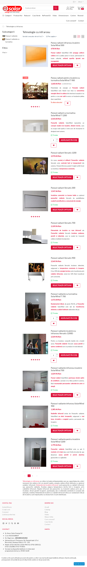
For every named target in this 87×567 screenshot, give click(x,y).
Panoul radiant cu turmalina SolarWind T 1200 (63, 114)
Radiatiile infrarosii (57, 414)
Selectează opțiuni (62, 65)
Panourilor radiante (57, 233)
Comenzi (5, 512)
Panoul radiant (56, 53)
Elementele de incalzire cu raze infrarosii (66, 231)
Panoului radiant (78, 88)
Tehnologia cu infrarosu (31, 481)
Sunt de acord (79, 564)
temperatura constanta (67, 169)
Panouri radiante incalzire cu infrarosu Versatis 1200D (63, 332)
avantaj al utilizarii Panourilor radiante (71, 160)
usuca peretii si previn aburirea (71, 455)
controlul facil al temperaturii (71, 163)
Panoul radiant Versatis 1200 (63, 153)
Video (47, 515)
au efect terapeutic (65, 416)
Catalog (47, 510)
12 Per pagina (51, 37)
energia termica (65, 271)
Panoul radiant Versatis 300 (63, 188)
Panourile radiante (57, 123)
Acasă (47, 507)
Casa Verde (49, 522)
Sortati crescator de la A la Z (33, 37)
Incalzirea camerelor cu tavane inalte (63, 195)
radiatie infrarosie (57, 274)
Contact (47, 525)
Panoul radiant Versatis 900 (63, 258)
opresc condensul (56, 347)
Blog (46, 512)
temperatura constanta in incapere (72, 268)
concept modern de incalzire (60, 126)
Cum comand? (50, 520)
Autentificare (7, 507)
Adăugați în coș (69, 140)
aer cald (62, 96)
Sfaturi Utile (49, 517)
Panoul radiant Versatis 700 (63, 223)
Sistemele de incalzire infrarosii (47, 485)
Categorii (7, 15)
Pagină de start (3, 26)
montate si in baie (57, 452)
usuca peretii (78, 344)
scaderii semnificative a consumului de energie (66, 201)
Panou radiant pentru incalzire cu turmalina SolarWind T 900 (65, 79)
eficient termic (75, 126)
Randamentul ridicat (57, 304)
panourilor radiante (57, 198)
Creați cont (6, 510)
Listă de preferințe (8, 515)
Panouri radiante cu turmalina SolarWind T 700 (64, 295)
